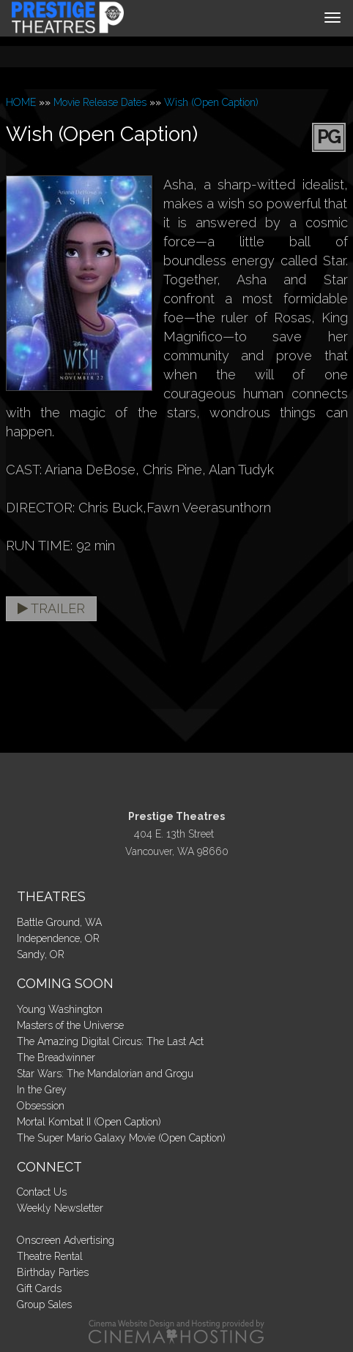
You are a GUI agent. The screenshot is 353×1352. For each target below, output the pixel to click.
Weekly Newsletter (60, 1208)
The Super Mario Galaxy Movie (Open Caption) (121, 1138)
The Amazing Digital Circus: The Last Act (110, 1041)
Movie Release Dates (99, 102)
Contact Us (42, 1192)
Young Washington (60, 1009)
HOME (21, 102)
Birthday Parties (53, 1272)
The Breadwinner (56, 1057)
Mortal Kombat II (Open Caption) (89, 1122)
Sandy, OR (40, 954)
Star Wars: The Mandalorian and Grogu (105, 1073)
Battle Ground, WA (59, 922)
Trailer (51, 608)
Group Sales (44, 1304)
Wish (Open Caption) (211, 102)
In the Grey (42, 1089)
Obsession (40, 1106)
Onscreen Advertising (65, 1240)
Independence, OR (58, 938)
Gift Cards (39, 1288)
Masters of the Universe (70, 1025)
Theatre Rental (50, 1256)
